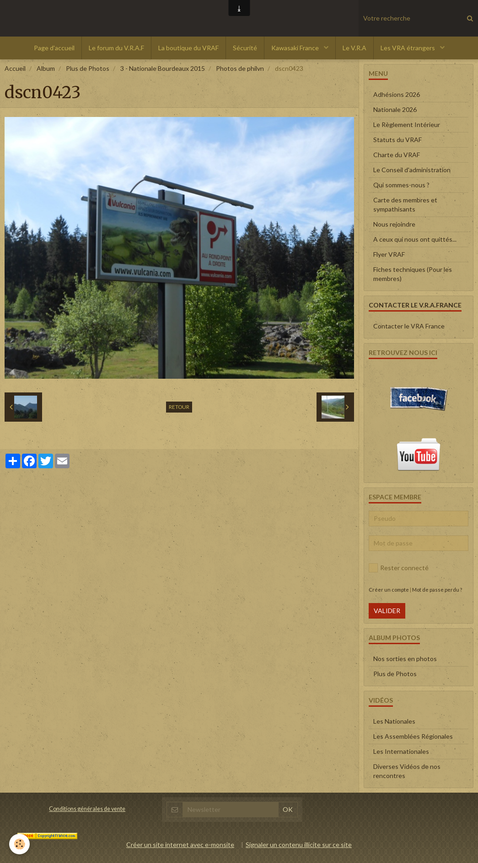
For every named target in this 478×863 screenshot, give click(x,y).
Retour (179, 406)
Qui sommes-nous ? (401, 185)
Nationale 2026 (395, 109)
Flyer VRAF (389, 254)
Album (46, 68)
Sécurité (245, 48)
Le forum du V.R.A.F (116, 48)
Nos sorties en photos (405, 658)
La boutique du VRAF (188, 48)
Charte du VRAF (396, 155)
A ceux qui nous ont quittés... (415, 239)
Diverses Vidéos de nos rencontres (406, 770)
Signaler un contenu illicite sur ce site (299, 844)
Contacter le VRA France (409, 326)
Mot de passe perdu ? (437, 590)
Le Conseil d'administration (412, 170)
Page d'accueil (54, 48)
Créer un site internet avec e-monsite (180, 844)
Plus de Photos (87, 68)
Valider (387, 610)
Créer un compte (389, 590)
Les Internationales (401, 751)
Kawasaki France (295, 48)
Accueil (15, 68)
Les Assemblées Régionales (413, 736)
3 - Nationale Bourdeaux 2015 (162, 68)
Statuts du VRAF (397, 139)
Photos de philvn (240, 68)
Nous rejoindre (394, 224)
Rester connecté (399, 567)
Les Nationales (394, 721)
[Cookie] (19, 844)
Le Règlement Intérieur (406, 124)
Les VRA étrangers (408, 48)
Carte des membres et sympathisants (405, 204)
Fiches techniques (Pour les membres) (412, 273)
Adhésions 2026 (396, 94)
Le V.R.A (354, 48)
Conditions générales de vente (87, 808)
